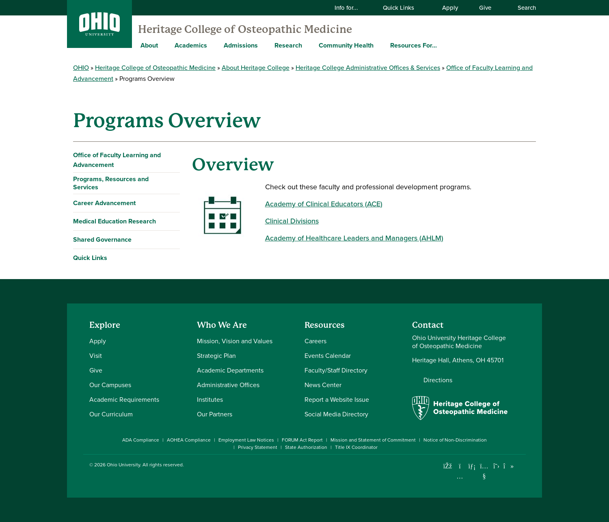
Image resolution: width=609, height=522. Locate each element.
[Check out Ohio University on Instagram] (460, 476)
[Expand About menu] (164, 45)
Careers (315, 341)
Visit (95, 355)
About (149, 45)
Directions (437, 380)
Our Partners (214, 414)
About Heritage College (255, 67)
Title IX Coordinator (356, 447)
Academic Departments (230, 370)
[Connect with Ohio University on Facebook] (448, 466)
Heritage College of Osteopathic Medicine (245, 29)
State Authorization (306, 447)
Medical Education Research (114, 221)
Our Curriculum (111, 414)
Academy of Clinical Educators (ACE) (323, 204)
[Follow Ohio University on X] (496, 466)
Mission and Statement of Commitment (373, 440)
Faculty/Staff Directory (335, 370)
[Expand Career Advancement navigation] (172, 203)
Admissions (241, 45)
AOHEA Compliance (189, 440)
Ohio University (123, 464)
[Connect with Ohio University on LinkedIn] (472, 466)
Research (288, 45)
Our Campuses (110, 385)
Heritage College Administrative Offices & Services (368, 67)
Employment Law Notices (246, 440)
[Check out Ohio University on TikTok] (508, 466)
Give (485, 7)
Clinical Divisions (292, 221)
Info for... (351, 7)
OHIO (81, 67)
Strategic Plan (216, 355)
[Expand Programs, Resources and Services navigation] (172, 183)
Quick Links (403, 7)
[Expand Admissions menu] (263, 45)
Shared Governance (102, 239)
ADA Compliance (140, 440)
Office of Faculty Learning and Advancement (117, 159)
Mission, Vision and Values (234, 341)
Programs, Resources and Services (111, 183)
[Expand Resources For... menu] (442, 45)
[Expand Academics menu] (213, 45)
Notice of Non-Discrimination (455, 440)
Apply (450, 7)
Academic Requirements (124, 399)
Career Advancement (104, 203)
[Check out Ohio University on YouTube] (484, 471)
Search (522, 7)
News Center (322, 385)
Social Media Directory (336, 414)
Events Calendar (327, 355)
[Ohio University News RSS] (521, 466)
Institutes (210, 399)
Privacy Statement (257, 447)
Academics (191, 45)
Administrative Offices (228, 385)
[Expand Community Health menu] (379, 45)
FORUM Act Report (302, 440)
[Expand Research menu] (308, 45)
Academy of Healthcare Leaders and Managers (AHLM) (354, 238)
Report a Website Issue (336, 399)
